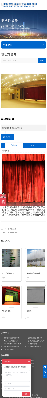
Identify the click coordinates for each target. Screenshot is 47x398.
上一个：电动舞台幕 (8, 229)
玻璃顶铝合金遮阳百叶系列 (36, 341)
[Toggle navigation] (43, 5)
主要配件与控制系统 (34, 347)
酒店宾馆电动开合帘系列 (11, 338)
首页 (13, 26)
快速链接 (5, 355)
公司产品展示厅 (9, 349)
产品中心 (21, 26)
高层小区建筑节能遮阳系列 (12, 344)
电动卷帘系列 (32, 344)
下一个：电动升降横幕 (9, 233)
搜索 (41, 60)
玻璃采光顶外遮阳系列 (35, 338)
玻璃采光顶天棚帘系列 (11, 341)
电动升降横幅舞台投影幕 (20, 28)
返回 (32, 145)
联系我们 (7, 137)
